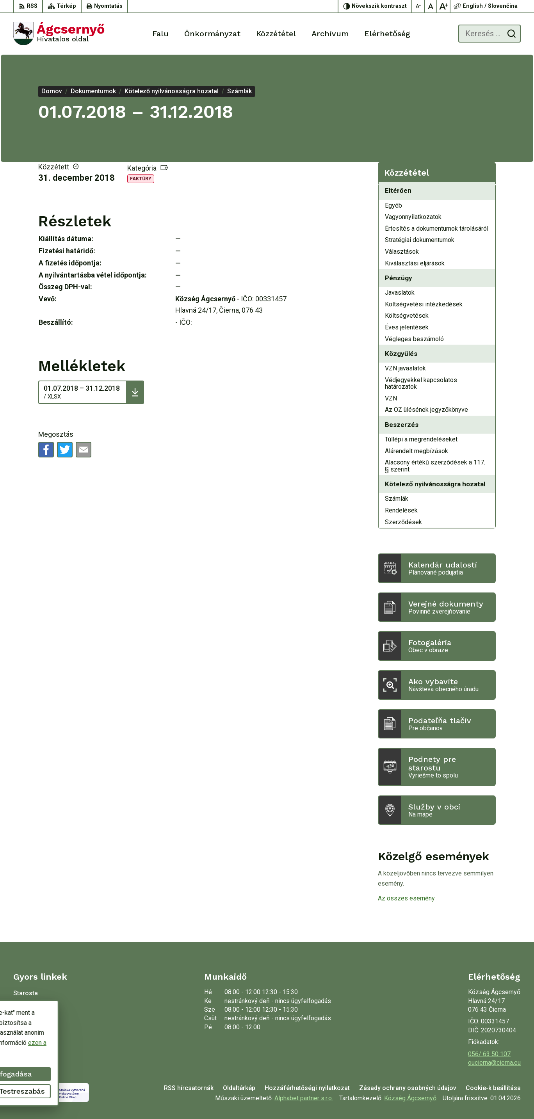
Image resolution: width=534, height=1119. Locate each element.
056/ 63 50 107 (489, 1054)
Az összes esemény (406, 898)
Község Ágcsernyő (410, 1098)
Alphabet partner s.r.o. (303, 1098)
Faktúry (140, 178)
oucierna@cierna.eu (494, 1062)
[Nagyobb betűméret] (443, 6)
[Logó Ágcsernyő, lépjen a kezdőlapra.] (59, 33)
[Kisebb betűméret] (418, 6)
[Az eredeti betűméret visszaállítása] (431, 6)
